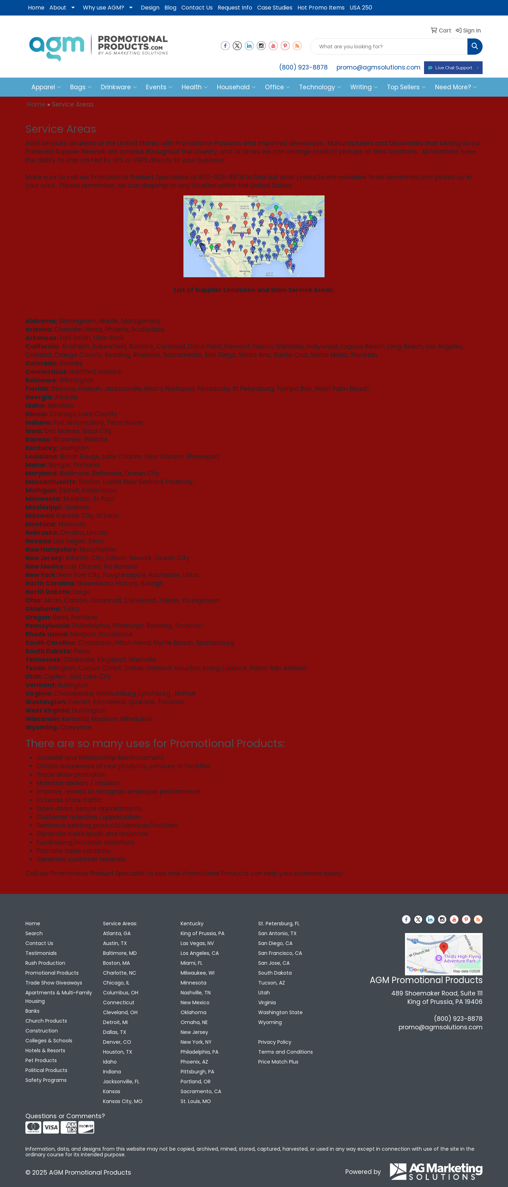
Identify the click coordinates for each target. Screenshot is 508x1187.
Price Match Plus (278, 1061)
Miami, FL (191, 963)
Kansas (111, 1091)
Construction (41, 1030)
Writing (364, 87)
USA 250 (361, 8)
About (57, 8)
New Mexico (195, 1002)
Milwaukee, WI (197, 972)
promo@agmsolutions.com (379, 67)
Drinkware (119, 87)
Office (277, 87)
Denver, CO (117, 1042)
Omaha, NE (194, 1022)
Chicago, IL (116, 982)
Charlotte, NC (119, 972)
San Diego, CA (275, 943)
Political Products (46, 1070)
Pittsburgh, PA (197, 1071)
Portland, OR (196, 1081)
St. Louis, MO (196, 1101)
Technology (320, 87)
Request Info (235, 8)
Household (236, 87)
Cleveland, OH (120, 1012)
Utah (264, 992)
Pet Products (41, 1060)
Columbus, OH (120, 992)
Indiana (112, 1071)
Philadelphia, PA (199, 1051)
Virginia (267, 1002)
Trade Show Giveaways (53, 982)
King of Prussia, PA (202, 933)
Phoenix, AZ (194, 1061)
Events (159, 87)
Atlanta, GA (117, 933)
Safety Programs (46, 1080)
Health (195, 87)
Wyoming (270, 1022)
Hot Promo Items (321, 8)
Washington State (280, 1012)
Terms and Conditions (285, 1051)
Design (150, 8)
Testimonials (41, 953)
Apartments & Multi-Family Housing (58, 997)
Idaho (110, 1061)
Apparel (46, 87)
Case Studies (274, 8)
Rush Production (45, 963)
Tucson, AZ (271, 982)
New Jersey (194, 1032)
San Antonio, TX (277, 933)
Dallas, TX (114, 1032)
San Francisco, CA (280, 953)
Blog (170, 8)
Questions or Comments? (65, 1116)
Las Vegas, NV (197, 943)
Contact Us (197, 8)
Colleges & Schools (48, 1040)
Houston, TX (117, 1051)
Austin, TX (115, 943)
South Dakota (275, 972)
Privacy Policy (274, 1042)
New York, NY (196, 1042)
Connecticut (118, 1002)
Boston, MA (116, 963)
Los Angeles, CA (200, 953)
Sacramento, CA (201, 1091)
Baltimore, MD (120, 953)
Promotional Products (52, 972)
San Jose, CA (274, 963)
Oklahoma (193, 1012)
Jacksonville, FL (121, 1081)
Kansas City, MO (123, 1101)
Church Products (46, 1020)
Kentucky (192, 923)
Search (34, 933)
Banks (32, 1011)
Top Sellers (406, 87)
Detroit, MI (115, 1022)
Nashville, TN (196, 992)
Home (36, 8)
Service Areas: (120, 923)
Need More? (456, 87)
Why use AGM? (103, 8)
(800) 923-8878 (303, 67)
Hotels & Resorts (45, 1050)
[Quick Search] (389, 46)
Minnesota (193, 982)
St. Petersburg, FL (279, 923)
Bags (81, 87)
